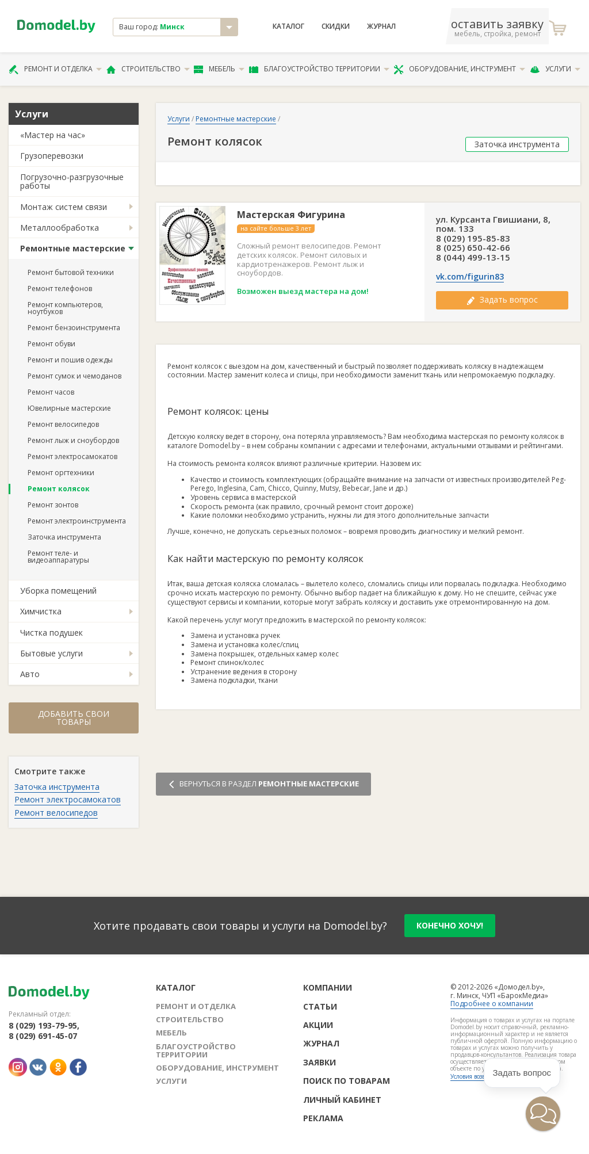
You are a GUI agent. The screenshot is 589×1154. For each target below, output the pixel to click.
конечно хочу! (449, 925)
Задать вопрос (502, 299)
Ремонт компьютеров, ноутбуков (65, 308)
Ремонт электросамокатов (72, 456)
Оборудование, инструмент (459, 69)
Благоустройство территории (319, 69)
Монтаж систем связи (63, 206)
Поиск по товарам (346, 1080)
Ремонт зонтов (53, 505)
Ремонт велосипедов (63, 424)
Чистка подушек (51, 632)
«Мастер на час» (52, 134)
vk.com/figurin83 (470, 277)
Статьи (320, 1006)
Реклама (323, 1118)
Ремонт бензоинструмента (74, 328)
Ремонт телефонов (60, 288)
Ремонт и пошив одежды (70, 360)
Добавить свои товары (73, 717)
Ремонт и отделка (55, 69)
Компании (327, 987)
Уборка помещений (58, 590)
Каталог (288, 26)
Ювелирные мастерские (69, 408)
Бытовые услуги (51, 653)
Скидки (336, 26)
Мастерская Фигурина (291, 215)
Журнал (381, 26)
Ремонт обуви (51, 344)
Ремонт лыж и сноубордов (73, 440)
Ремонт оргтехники (61, 472)
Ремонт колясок (59, 489)
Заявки (319, 1062)
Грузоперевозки (51, 155)
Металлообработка (59, 227)
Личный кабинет (342, 1099)
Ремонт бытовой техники (71, 272)
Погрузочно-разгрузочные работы (72, 181)
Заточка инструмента (64, 537)
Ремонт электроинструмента (77, 521)
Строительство (148, 69)
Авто (30, 673)
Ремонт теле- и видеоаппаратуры (58, 556)
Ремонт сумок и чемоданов (74, 376)
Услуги (555, 69)
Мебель (219, 69)
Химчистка (41, 611)
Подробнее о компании (491, 1003)
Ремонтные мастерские (72, 248)
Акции (318, 1025)
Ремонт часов (51, 392)
